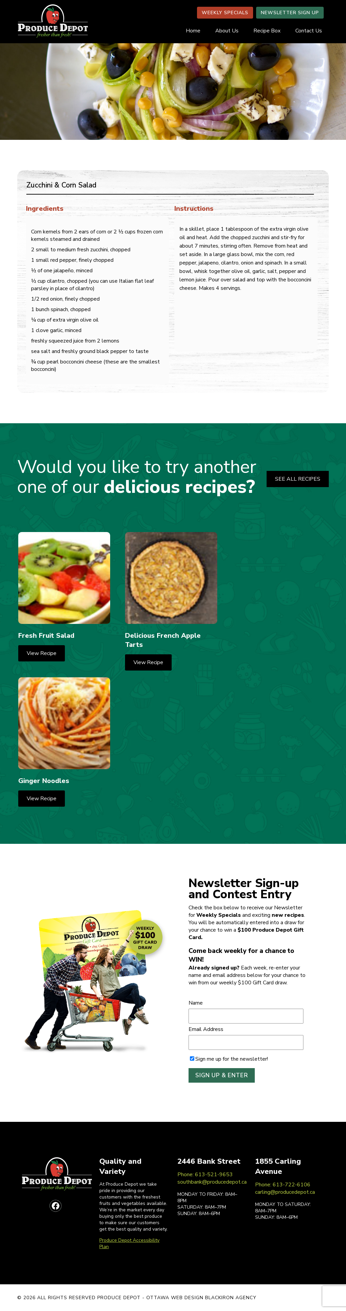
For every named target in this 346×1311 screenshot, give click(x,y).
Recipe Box (266, 30)
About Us (227, 30)
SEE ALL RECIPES (297, 479)
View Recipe (41, 653)
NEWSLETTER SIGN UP (290, 12)
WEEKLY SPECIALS (225, 12)
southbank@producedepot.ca (212, 1182)
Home (193, 30)
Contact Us (308, 30)
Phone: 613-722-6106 (283, 1184)
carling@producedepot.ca (285, 1192)
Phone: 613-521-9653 (205, 1174)
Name (196, 1003)
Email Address (206, 1029)
